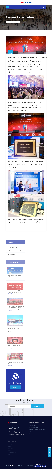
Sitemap (31, 465)
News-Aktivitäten (15, 22)
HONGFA (12, 465)
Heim (8, 22)
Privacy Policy (26, 465)
